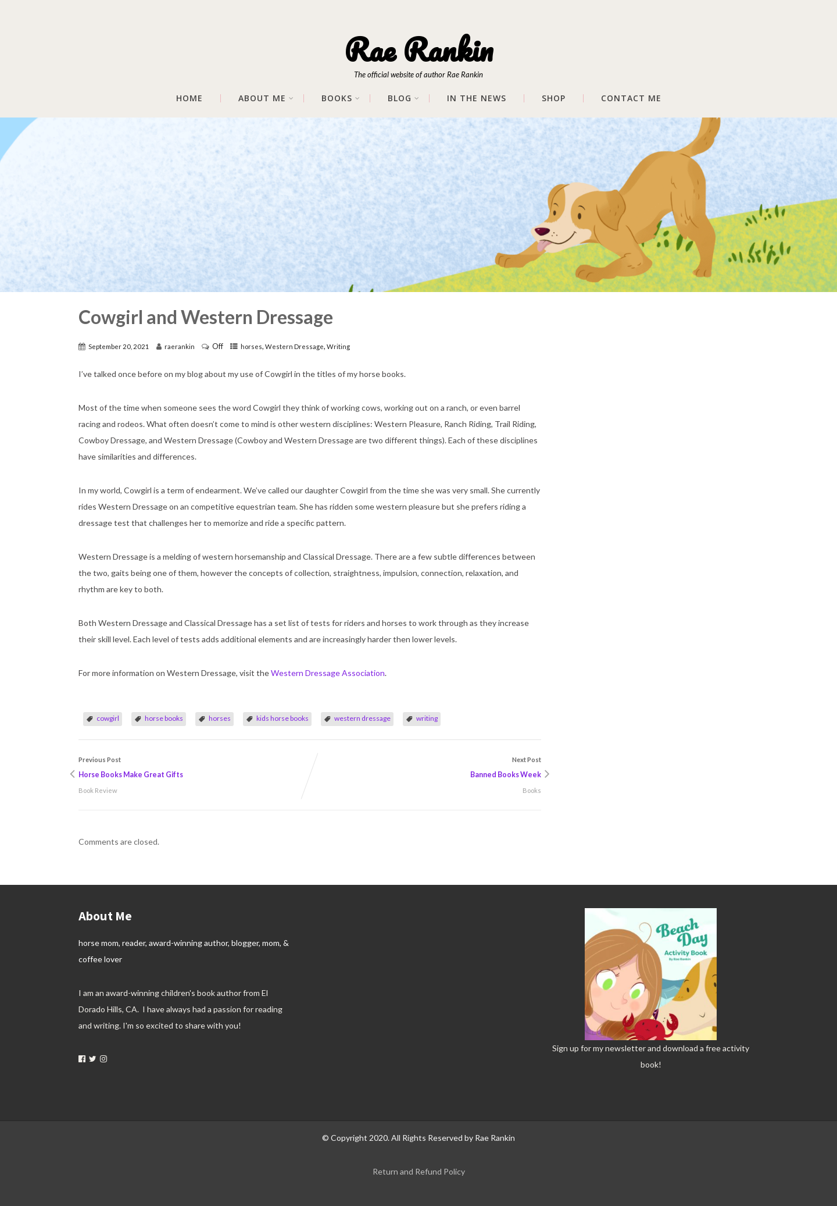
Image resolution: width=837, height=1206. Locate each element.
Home (189, 98)
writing (427, 718)
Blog (404, 98)
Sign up (565, 1048)
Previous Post (194, 769)
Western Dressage (294, 346)
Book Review (97, 790)
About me (266, 98)
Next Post (425, 769)
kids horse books (282, 718)
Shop (554, 98)
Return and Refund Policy (419, 1171)
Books (340, 98)
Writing (338, 346)
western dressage (362, 718)
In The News (476, 98)
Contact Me (631, 98)
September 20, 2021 (118, 346)
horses (251, 346)
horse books (164, 718)
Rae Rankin (418, 49)
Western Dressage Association (328, 673)
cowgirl (107, 718)
